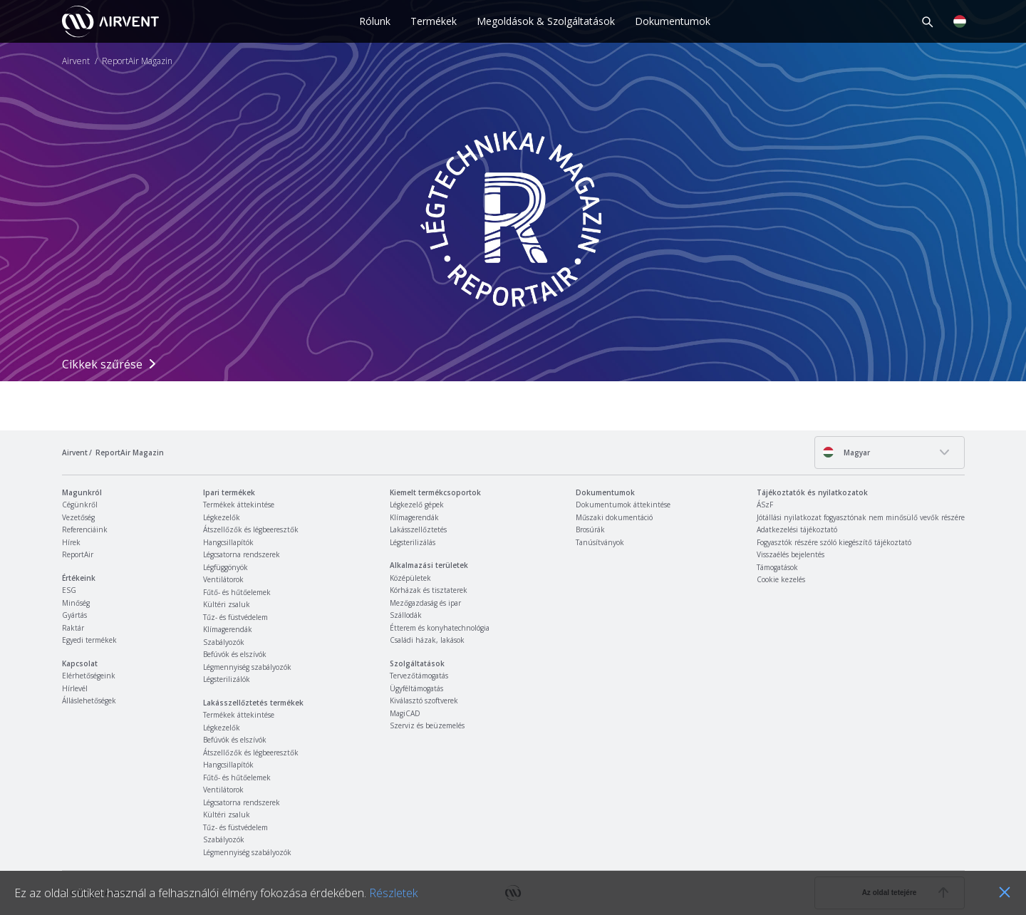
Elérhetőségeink (88, 676)
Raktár (73, 628)
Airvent (76, 61)
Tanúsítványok (600, 542)
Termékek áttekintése (238, 505)
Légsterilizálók (226, 679)
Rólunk (374, 21)
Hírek (71, 542)
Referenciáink (85, 529)
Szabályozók (223, 642)
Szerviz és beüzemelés (427, 725)
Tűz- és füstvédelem (235, 617)
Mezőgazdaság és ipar (425, 603)
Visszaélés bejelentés (790, 554)
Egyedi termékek (89, 640)
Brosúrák (590, 529)
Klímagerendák (227, 629)
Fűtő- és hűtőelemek (237, 592)
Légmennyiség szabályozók (247, 667)
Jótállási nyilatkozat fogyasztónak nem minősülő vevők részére (861, 517)
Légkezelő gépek (417, 505)
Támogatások (777, 567)
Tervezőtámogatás (419, 676)
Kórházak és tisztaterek (428, 590)
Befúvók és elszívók (234, 654)
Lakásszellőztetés (418, 529)
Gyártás (74, 615)
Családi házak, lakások (427, 640)
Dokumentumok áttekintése (623, 505)
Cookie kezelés (781, 579)
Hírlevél (75, 688)
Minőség (76, 603)
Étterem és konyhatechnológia (439, 628)
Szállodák (406, 615)
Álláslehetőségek (89, 700)
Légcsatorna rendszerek (241, 554)
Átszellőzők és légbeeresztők (251, 529)
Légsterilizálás (412, 542)
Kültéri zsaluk (226, 604)
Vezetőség (78, 517)
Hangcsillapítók (228, 542)
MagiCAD (405, 713)
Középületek (410, 578)
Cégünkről (80, 505)
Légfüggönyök (225, 567)
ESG (69, 590)
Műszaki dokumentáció (614, 517)
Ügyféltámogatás (416, 688)
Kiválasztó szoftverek (424, 700)
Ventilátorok (223, 579)
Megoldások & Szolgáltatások (546, 21)
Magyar (846, 452)
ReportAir (77, 554)
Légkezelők (221, 517)
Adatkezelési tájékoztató (797, 529)
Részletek (393, 893)
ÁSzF (765, 505)
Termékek (433, 21)
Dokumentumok (672, 21)
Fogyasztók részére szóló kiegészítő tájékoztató (834, 542)
